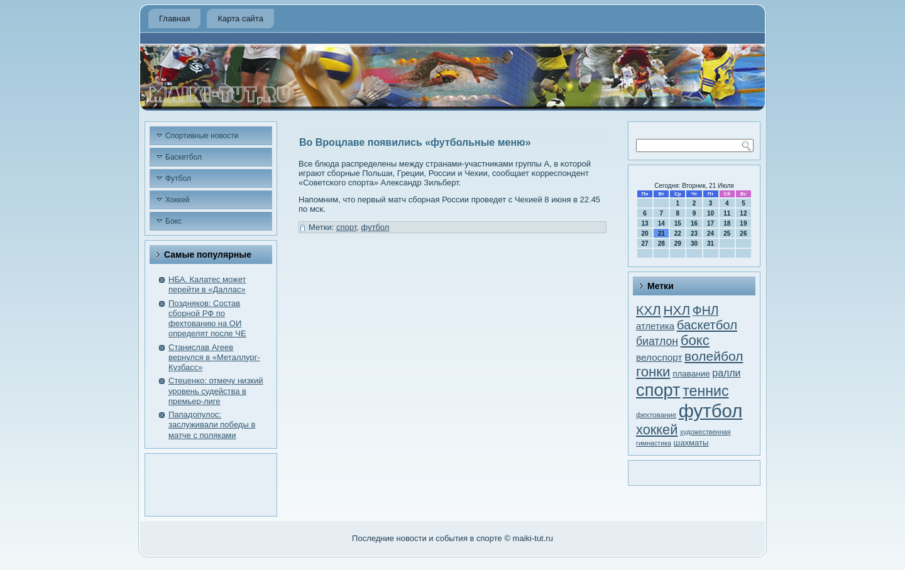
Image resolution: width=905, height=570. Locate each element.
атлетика (655, 326)
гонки (653, 372)
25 (726, 233)
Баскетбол (183, 157)
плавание (691, 373)
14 (661, 223)
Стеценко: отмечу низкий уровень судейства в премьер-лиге (215, 391)
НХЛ (676, 310)
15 (677, 223)
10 (710, 213)
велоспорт (659, 357)
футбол (375, 227)
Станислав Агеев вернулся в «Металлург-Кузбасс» (214, 358)
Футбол (178, 178)
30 (694, 243)
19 (743, 223)
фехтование (656, 415)
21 (661, 233)
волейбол (713, 356)
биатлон (657, 341)
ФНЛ (706, 310)
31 (710, 243)
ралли (726, 373)
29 (677, 243)
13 (645, 223)
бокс (695, 340)
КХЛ (648, 310)
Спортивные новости (202, 135)
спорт (346, 227)
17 (710, 223)
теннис (705, 391)
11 (726, 213)
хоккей (656, 429)
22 (677, 233)
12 (743, 213)
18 (726, 223)
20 (645, 233)
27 (645, 243)
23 (694, 233)
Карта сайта (240, 18)
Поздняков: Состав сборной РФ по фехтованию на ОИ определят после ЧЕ (207, 319)
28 (661, 243)
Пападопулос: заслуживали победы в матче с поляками (211, 425)
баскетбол (707, 325)
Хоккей (177, 199)
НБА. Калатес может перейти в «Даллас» (207, 284)
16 (694, 223)
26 (743, 233)
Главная (174, 18)
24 (710, 233)
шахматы (691, 442)
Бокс (173, 221)
